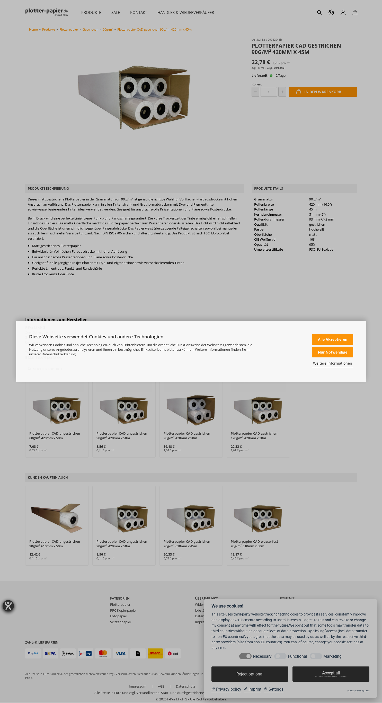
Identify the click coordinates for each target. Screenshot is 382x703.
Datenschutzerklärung (59, 354)
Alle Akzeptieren (332, 339)
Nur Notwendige (332, 352)
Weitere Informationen (332, 363)
